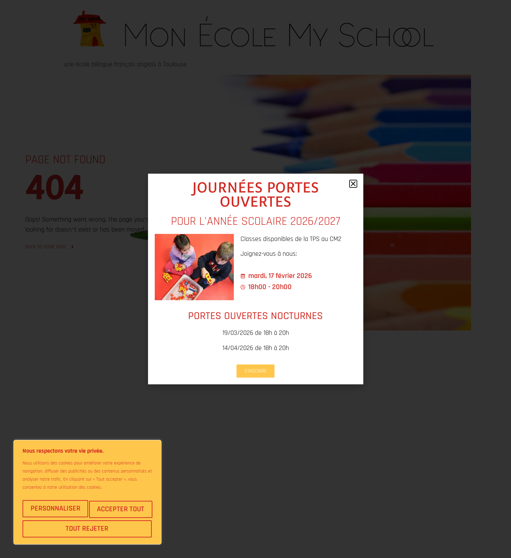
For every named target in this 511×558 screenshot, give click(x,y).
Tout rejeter (120, 511)
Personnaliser (55, 511)
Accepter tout (87, 528)
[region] (87, 495)
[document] (255, 279)
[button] (353, 183)
